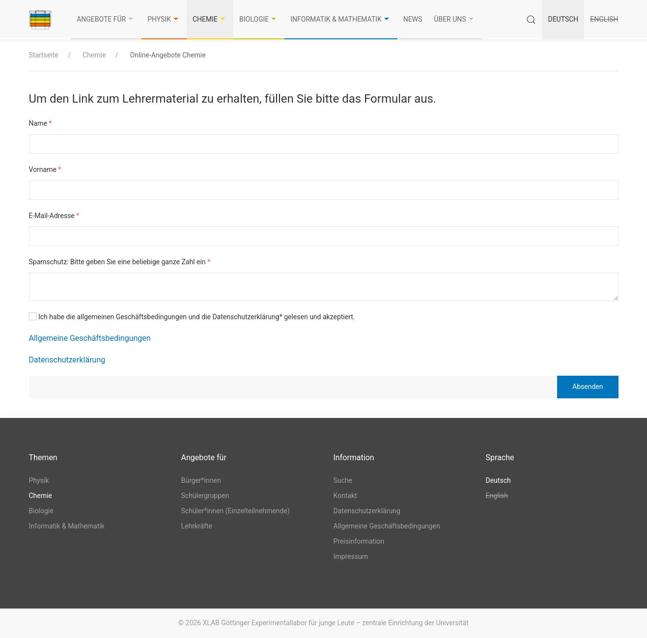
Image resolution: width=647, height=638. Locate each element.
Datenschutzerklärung (67, 359)
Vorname (45, 169)
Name (40, 123)
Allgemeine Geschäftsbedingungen (90, 338)
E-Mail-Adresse (54, 216)
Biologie (259, 19)
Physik (164, 19)
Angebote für (106, 19)
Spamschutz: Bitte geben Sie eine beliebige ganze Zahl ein (120, 262)
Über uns (455, 19)
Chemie (210, 19)
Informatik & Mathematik (340, 19)
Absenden (587, 386)
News (412, 19)
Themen (43, 457)
